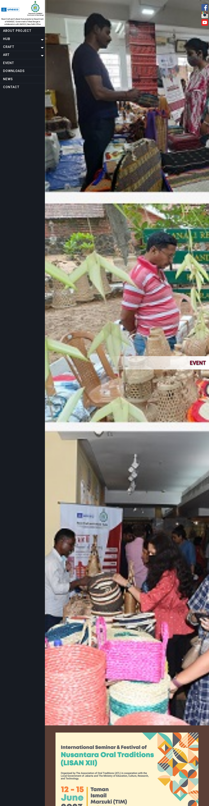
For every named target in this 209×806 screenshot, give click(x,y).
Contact (11, 87)
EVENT (8, 63)
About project (17, 31)
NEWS (8, 79)
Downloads (14, 71)
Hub (6, 39)
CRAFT (8, 47)
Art (6, 55)
